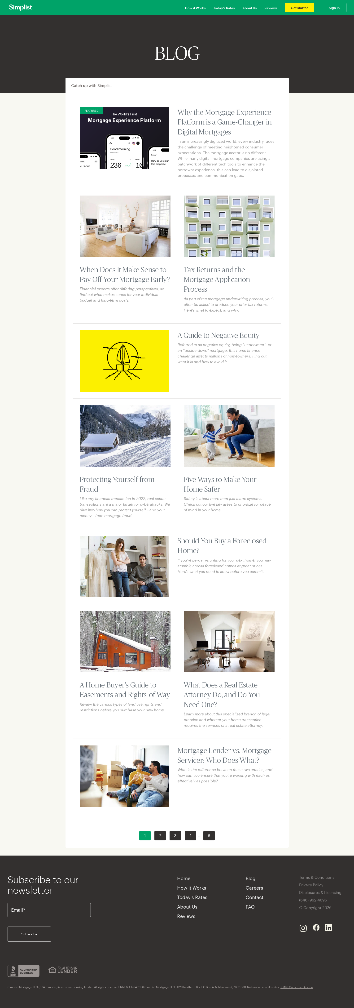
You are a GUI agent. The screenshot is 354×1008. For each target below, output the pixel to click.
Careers (254, 888)
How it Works (195, 8)
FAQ (250, 907)
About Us (249, 8)
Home (183, 878)
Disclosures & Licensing (320, 892)
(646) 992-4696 (313, 900)
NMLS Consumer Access (296, 987)
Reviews (270, 8)
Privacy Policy (311, 885)
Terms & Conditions (316, 877)
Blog (251, 878)
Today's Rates (224, 8)
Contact (254, 897)
